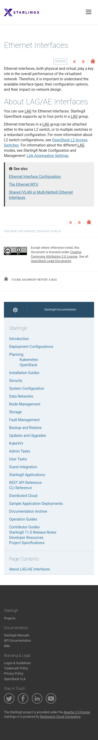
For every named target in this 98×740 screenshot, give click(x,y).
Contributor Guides (24, 527)
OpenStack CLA (15, 679)
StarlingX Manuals (16, 635)
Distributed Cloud (23, 496)
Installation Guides (24, 373)
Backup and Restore (25, 428)
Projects (9, 618)
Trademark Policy (16, 668)
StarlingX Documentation (60, 309)
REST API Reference (25, 483)
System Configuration (26, 388)
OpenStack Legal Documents (51, 261)
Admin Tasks (19, 451)
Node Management (24, 404)
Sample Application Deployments (36, 503)
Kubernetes (29, 360)
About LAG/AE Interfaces (29, 569)
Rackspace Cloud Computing (60, 717)
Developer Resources (26, 537)
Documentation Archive (28, 511)
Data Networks (21, 396)
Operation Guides (23, 519)
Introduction (19, 339)
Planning (16, 354)
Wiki (7, 646)
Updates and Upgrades (27, 435)
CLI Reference (20, 488)
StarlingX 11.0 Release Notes (32, 532)
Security (15, 381)
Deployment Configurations (31, 346)
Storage (15, 412)
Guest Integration (23, 467)
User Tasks (18, 459)
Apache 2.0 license (77, 712)
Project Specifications (27, 543)
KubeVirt (16, 443)
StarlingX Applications (27, 475)
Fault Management (24, 420)
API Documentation (17, 640)
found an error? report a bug (30, 279)
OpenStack (28, 365)
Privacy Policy (13, 673)
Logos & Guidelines (17, 663)
